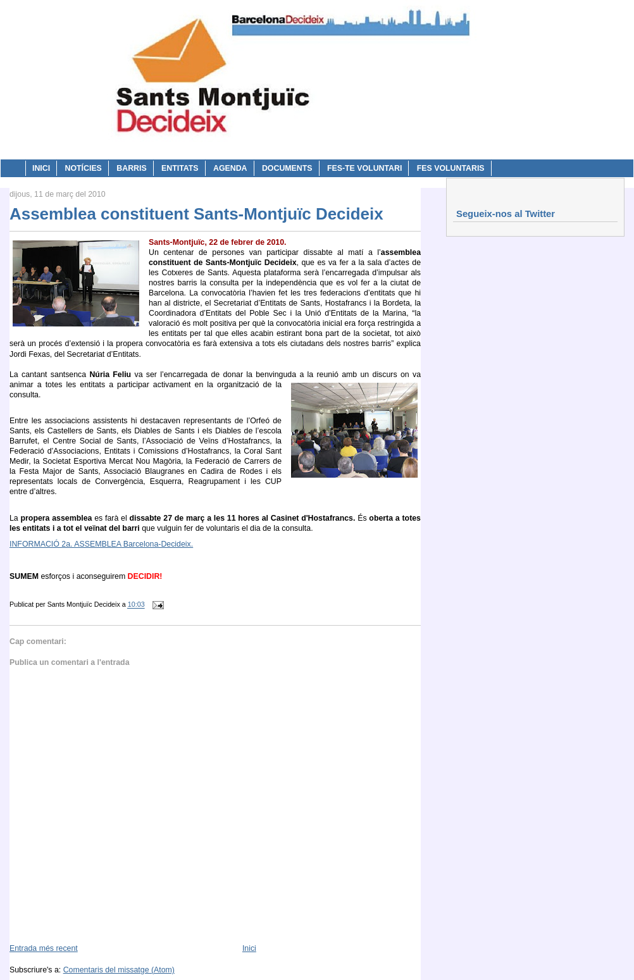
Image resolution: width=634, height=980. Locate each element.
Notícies (83, 168)
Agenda (230, 168)
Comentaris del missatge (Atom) (119, 969)
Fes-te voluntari (364, 168)
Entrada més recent (43, 948)
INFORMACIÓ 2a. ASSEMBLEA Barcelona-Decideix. (101, 544)
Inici (41, 168)
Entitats (180, 168)
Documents (287, 168)
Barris (131, 168)
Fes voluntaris (451, 168)
